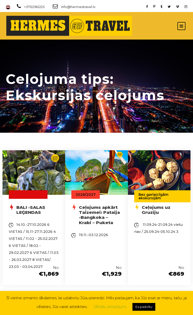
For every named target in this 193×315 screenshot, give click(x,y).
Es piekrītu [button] (143, 307)
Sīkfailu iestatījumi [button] (109, 306)
